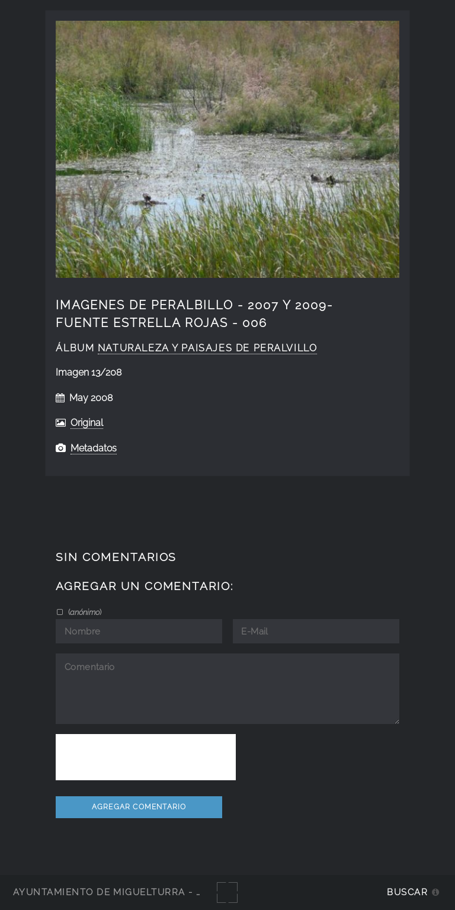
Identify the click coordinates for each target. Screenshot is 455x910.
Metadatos (94, 448)
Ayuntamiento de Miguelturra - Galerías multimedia (162, 892)
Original (87, 422)
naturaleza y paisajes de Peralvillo (207, 348)
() (83, 612)
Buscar (407, 892)
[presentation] (146, 757)
